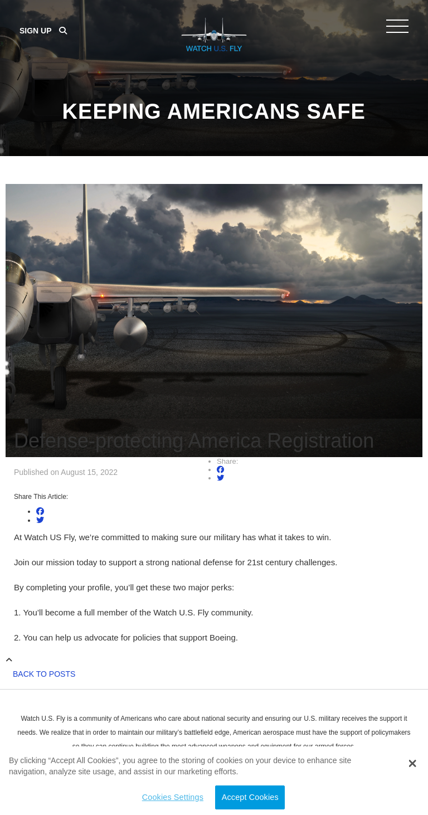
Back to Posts (44, 674)
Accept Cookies (250, 797)
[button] (412, 764)
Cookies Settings (172, 797)
